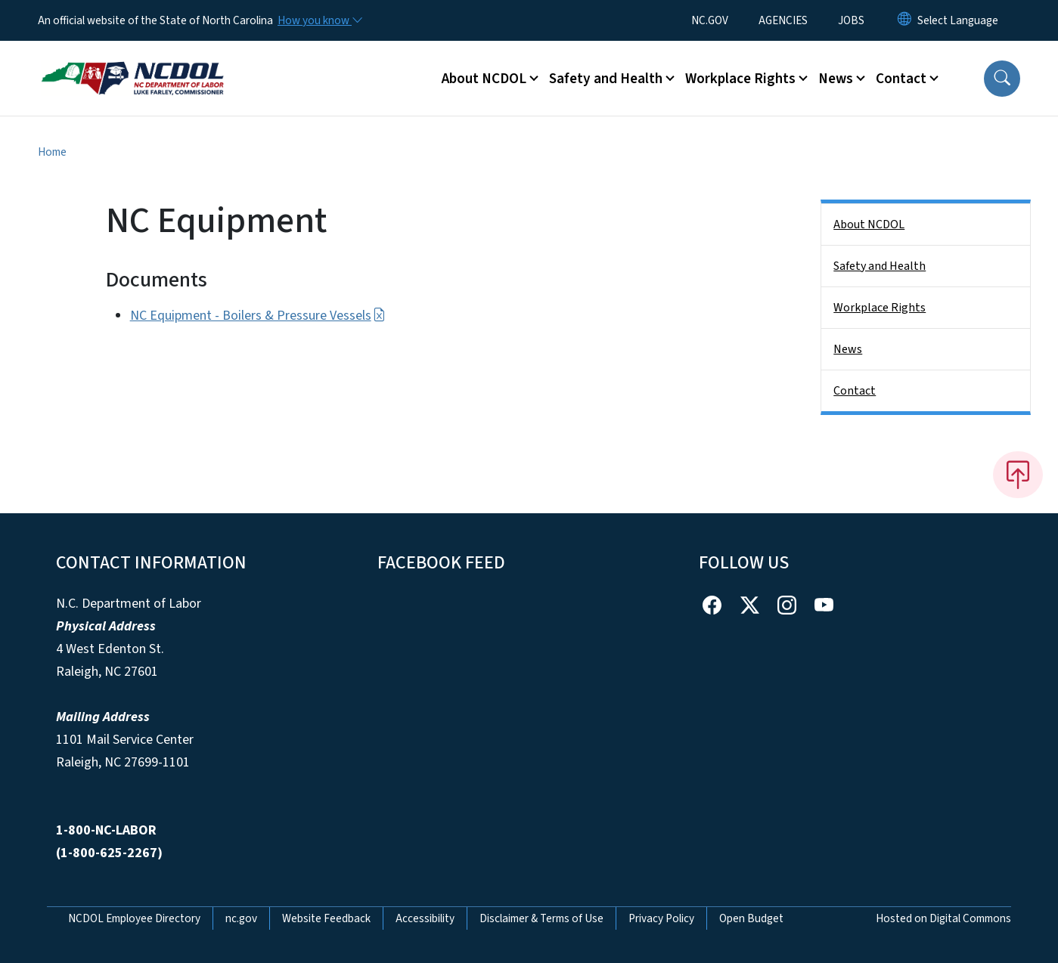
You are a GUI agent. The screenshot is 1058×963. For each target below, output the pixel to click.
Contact (854, 390)
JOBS (851, 20)
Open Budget (751, 918)
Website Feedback (326, 918)
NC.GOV (709, 20)
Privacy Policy (661, 918)
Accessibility (425, 918)
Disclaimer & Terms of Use (541, 918)
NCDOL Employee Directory (134, 918)
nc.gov (241, 918)
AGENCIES (783, 20)
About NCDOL (868, 224)
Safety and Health (879, 266)
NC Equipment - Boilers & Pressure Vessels (258, 315)
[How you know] (319, 20)
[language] (957, 20)
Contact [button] (901, 78)
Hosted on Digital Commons (943, 918)
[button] (1002, 78)
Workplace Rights (879, 307)
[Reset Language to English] (904, 20)
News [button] (835, 78)
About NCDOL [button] (484, 78)
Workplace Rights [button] (740, 78)
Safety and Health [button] (605, 78)
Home (52, 152)
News (847, 349)
